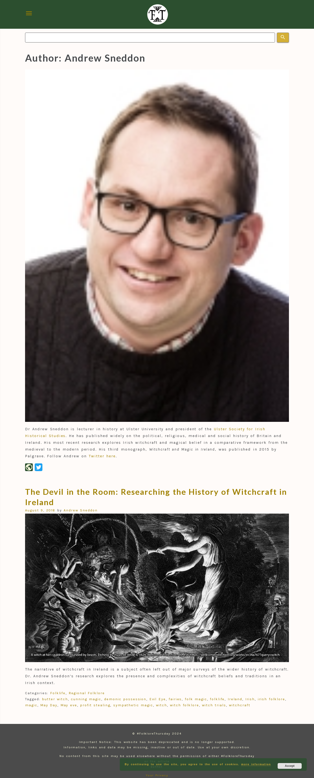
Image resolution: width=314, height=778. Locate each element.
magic (31, 705)
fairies (175, 699)
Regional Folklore (87, 693)
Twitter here (102, 456)
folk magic (196, 699)
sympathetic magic (133, 705)
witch (161, 705)
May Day (48, 705)
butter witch (55, 699)
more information (256, 764)
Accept (289, 766)
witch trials (214, 705)
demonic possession (125, 699)
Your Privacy (157, 775)
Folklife (58, 693)
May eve (68, 705)
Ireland (235, 699)
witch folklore (184, 705)
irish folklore (271, 699)
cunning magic (86, 699)
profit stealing (95, 705)
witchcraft (239, 705)
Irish (250, 699)
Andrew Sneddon (80, 510)
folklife (217, 699)
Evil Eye (157, 699)
